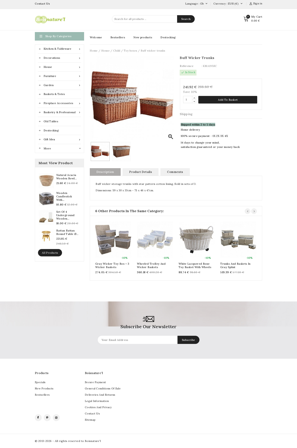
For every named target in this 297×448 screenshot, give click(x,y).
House (62, 67)
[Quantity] (187, 99)
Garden (62, 85)
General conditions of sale (103, 388)
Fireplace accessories (62, 103)
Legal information (97, 401)
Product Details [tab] (140, 172)
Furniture (62, 76)
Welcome (96, 37)
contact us (92, 413)
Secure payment (95, 382)
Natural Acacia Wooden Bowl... (66, 176)
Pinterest (47, 417)
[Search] (153, 19)
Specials (40, 382)
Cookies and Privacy (98, 407)
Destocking (51, 130)
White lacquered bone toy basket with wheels (195, 265)
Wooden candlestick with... (64, 196)
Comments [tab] (175, 172)
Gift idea (62, 139)
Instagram (56, 417)
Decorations (62, 58)
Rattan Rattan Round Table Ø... (67, 232)
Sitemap (90, 419)
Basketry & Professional (62, 112)
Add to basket (228, 99)
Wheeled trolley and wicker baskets (151, 265)
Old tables (51, 121)
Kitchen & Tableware (62, 48)
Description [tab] (105, 172)
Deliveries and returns (100, 394)
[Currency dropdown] (241, 4)
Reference (186, 66)
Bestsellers (117, 37)
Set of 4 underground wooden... (65, 215)
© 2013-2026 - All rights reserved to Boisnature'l (68, 441)
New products (142, 37)
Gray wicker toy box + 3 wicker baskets (112, 265)
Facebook (38, 417)
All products (50, 252)
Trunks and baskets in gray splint (235, 265)
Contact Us (42, 3)
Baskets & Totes (54, 94)
